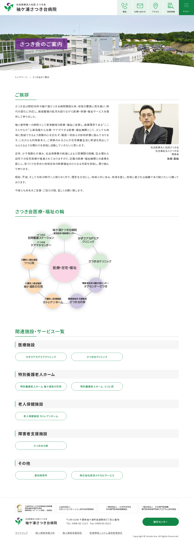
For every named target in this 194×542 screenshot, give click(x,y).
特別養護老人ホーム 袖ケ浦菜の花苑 (41, 386)
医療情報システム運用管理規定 (106, 533)
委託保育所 (41, 475)
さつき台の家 (41, 446)
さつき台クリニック (97, 357)
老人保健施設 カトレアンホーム (40, 416)
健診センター (160, 522)
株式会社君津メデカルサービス (97, 475)
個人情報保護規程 (72, 533)
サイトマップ (21, 533)
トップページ (21, 77)
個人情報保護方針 (45, 533)
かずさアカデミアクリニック (41, 357)
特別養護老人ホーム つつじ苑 (97, 386)
